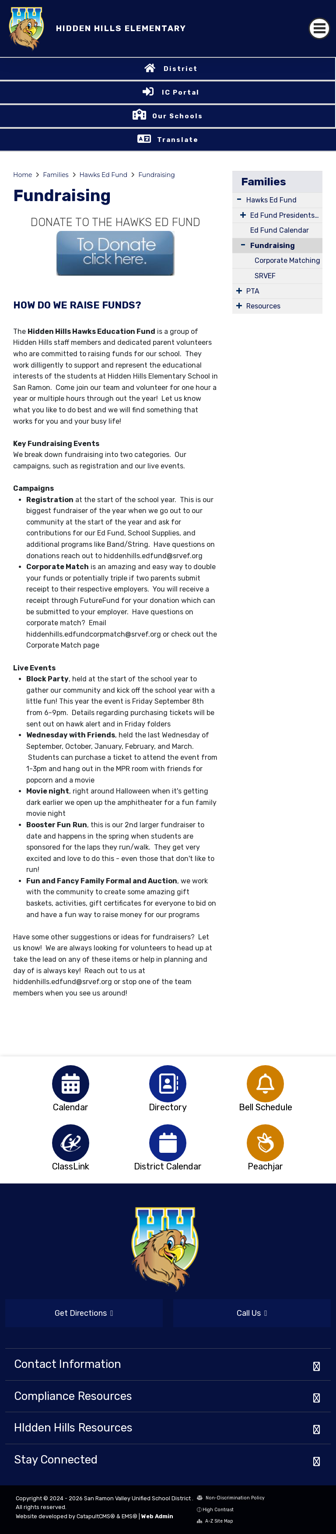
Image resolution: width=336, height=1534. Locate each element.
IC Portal (181, 92)
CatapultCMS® (96, 1516)
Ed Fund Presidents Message (286, 215)
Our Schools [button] (177, 116)
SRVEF (265, 276)
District (181, 69)
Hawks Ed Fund (103, 175)
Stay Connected (56, 1459)
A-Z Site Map (215, 1521)
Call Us (252, 1313)
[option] (70, 1083)
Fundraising (156, 175)
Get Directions (84, 1313)
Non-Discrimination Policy (231, 1498)
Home (22, 175)
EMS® (129, 1516)
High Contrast (218, 1510)
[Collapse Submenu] (241, 245)
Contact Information (67, 1364)
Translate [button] (178, 140)
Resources (263, 306)
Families (55, 175)
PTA (252, 291)
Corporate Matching (287, 260)
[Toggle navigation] (319, 28)
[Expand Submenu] (239, 199)
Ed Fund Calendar (279, 230)
